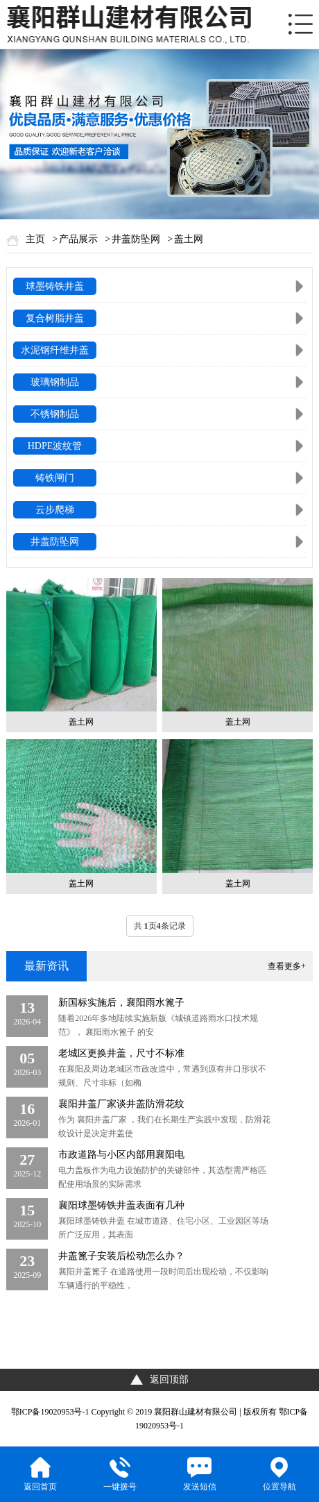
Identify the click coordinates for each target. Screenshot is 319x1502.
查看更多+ (287, 966)
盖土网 (188, 239)
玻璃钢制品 (55, 382)
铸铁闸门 (54, 478)
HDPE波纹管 (55, 446)
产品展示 (78, 239)
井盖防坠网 (136, 239)
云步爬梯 (54, 510)
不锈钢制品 (55, 414)
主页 (35, 239)
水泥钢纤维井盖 (55, 350)
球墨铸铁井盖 (55, 286)
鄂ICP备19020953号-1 (50, 1412)
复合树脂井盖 (55, 318)
